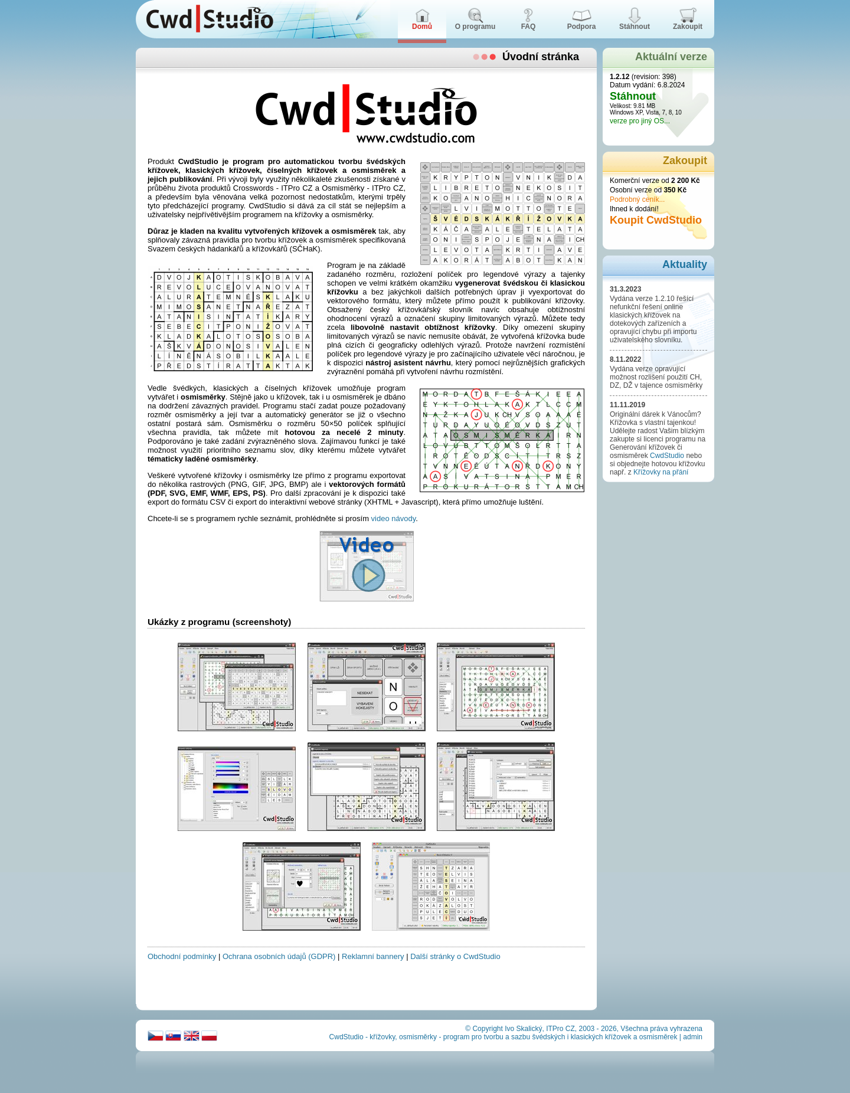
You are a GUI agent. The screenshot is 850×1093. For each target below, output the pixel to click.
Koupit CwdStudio (656, 220)
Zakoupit (685, 160)
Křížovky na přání (660, 472)
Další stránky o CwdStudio (455, 956)
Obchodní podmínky (182, 956)
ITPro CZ (560, 1029)
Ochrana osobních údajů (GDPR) (279, 956)
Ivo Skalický (523, 1029)
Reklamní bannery (373, 956)
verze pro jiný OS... (640, 121)
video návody (393, 518)
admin (692, 1037)
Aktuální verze (671, 57)
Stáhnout (633, 96)
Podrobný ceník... (637, 199)
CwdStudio (667, 455)
